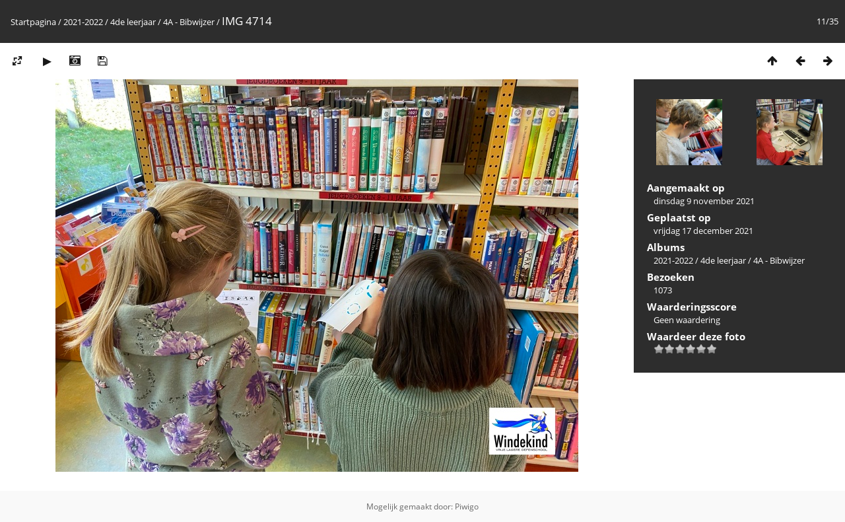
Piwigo (467, 506)
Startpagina (33, 22)
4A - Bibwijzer (189, 22)
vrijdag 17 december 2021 (703, 231)
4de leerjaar (133, 22)
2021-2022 (83, 22)
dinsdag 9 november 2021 (704, 201)
